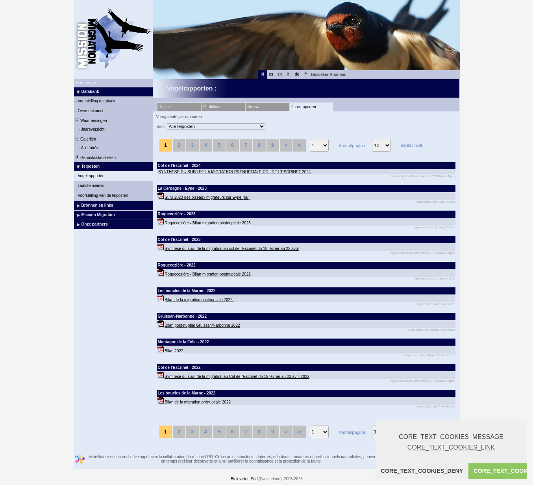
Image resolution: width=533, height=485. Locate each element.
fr (305, 74)
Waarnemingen (91, 120)
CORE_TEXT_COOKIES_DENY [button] (422, 471)
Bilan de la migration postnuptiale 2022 (199, 300)
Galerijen (85, 139)
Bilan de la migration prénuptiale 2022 (198, 402)
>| (299, 145)
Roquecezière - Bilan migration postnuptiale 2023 (207, 223)
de (297, 74)
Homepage (86, 83)
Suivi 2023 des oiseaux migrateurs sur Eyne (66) (207, 197)
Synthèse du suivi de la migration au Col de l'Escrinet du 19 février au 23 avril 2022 (237, 376)
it (288, 74)
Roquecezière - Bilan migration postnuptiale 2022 (207, 274)
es (271, 74)
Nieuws (254, 107)
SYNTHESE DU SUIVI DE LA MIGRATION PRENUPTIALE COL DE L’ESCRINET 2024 (234, 172)
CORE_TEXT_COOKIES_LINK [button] (451, 447)
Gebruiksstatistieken (95, 157)
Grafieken (212, 107)
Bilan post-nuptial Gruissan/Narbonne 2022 (202, 325)
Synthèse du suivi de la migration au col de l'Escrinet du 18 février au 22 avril (231, 248)
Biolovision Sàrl (244, 479)
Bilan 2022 (174, 351)
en (280, 74)
